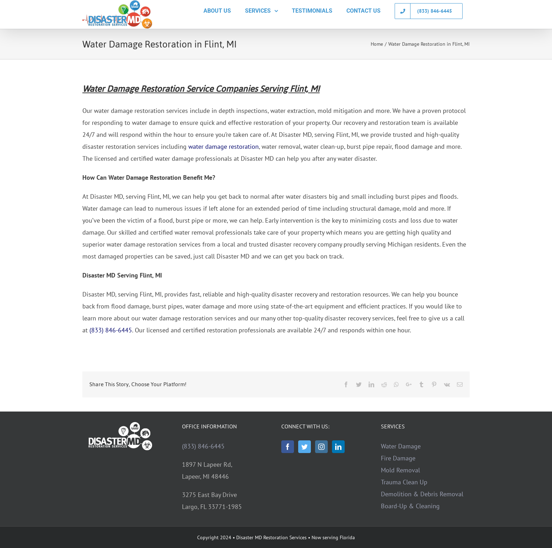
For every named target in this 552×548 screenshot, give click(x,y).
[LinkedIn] (338, 446)
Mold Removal (400, 470)
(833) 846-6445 (110, 330)
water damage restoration (223, 146)
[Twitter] (304, 446)
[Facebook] (287, 446)
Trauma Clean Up (404, 482)
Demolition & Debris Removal (422, 494)
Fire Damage (398, 458)
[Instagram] (321, 446)
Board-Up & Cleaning (410, 506)
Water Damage (401, 446)
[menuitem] (217, 10)
